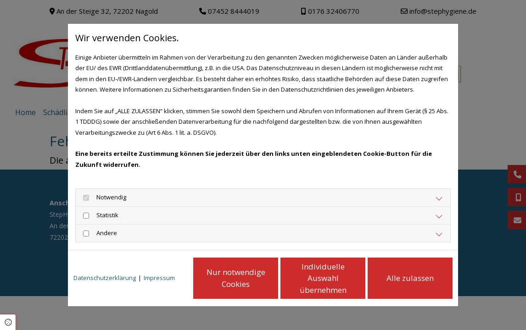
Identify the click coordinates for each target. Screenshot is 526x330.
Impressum (159, 278)
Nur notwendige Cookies (236, 278)
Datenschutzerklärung (104, 278)
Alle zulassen (410, 278)
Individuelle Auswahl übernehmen (323, 278)
